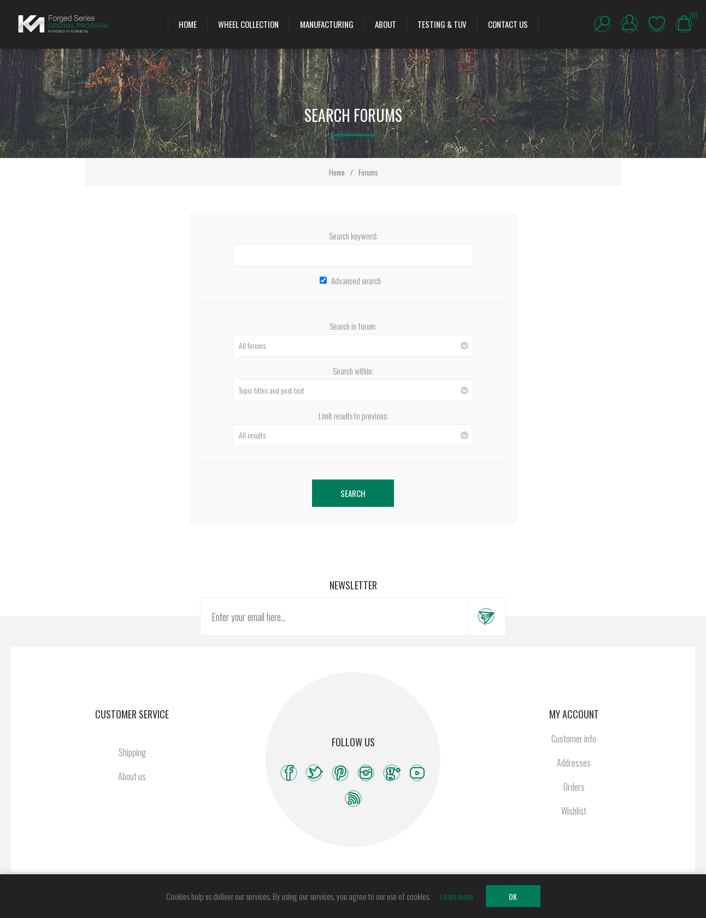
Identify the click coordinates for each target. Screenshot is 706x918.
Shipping (132, 752)
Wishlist (656, 24)
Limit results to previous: (353, 416)
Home (337, 172)
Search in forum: (353, 326)
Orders (574, 786)
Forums (368, 172)
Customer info (573, 738)
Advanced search (356, 280)
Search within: (353, 371)
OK (513, 896)
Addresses (574, 762)
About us (132, 776)
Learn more (456, 896)
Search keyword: (353, 236)
